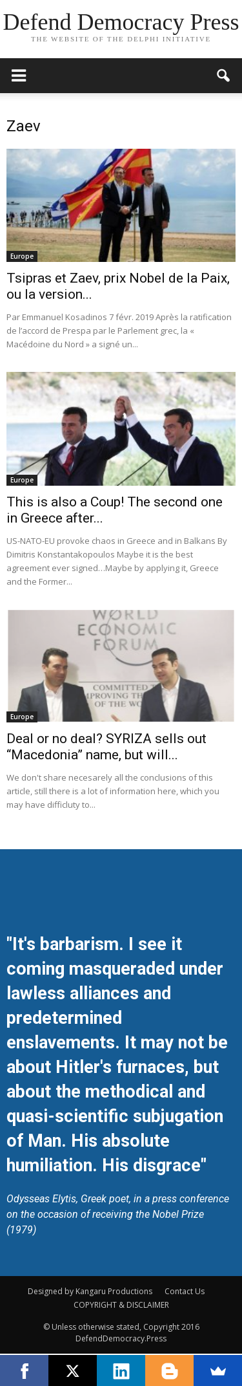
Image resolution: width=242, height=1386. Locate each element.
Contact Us (185, 1291)
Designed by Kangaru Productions (90, 1291)
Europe (22, 256)
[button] (224, 75)
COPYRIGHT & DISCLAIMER (121, 1304)
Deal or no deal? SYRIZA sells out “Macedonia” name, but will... (106, 747)
